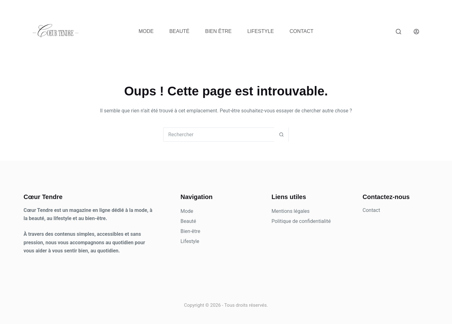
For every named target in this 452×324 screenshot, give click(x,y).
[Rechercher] (398, 31)
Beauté (179, 31)
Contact (301, 31)
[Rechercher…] (219, 134)
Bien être (218, 31)
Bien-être (190, 231)
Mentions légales (290, 211)
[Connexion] (416, 31)
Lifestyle (260, 31)
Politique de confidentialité (301, 221)
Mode (145, 31)
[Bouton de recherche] (281, 134)
